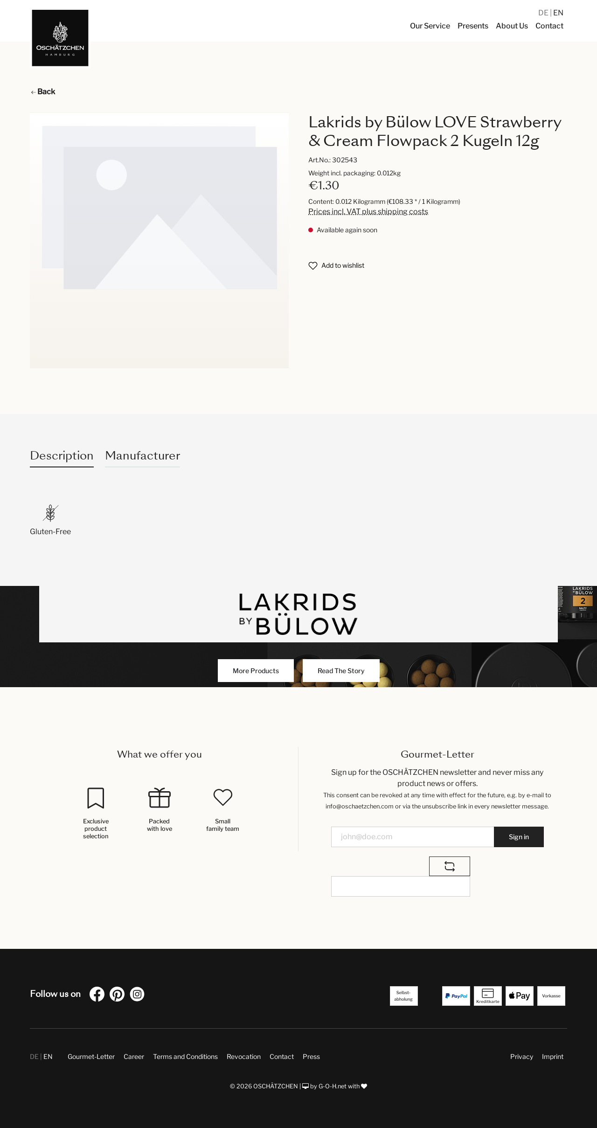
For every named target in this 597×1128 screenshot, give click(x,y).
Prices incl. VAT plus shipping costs (368, 211)
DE (544, 12)
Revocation (244, 1056)
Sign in (519, 837)
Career (134, 1056)
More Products (256, 671)
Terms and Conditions (185, 1056)
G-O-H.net (333, 1086)
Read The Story (341, 671)
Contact (282, 1056)
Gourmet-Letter (91, 1056)
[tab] (62, 455)
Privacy (521, 1056)
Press (311, 1056)
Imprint (552, 1056)
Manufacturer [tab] (142, 455)
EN (558, 12)
